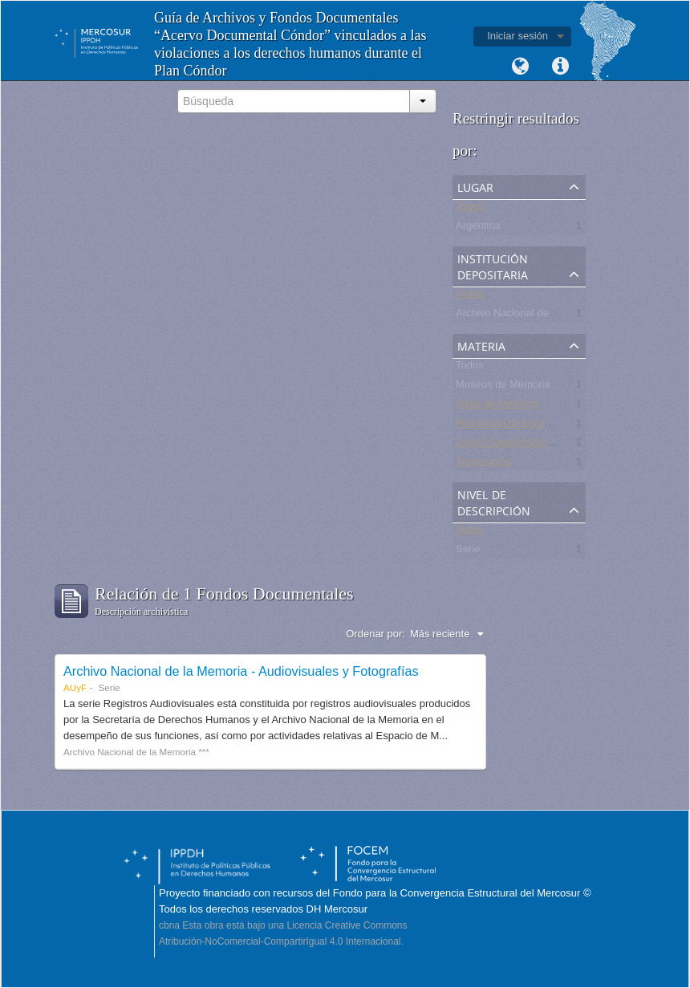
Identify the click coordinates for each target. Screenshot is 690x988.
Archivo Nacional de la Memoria (529, 316)
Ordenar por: (375, 634)
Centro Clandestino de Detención (533, 445)
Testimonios (483, 464)
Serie (468, 552)
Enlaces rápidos (560, 67)
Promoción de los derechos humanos (542, 426)
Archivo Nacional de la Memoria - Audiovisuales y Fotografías (241, 671)
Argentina (478, 228)
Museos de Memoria (503, 387)
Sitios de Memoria (497, 406)
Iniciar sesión (517, 36)
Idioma (520, 67)
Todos (470, 209)
